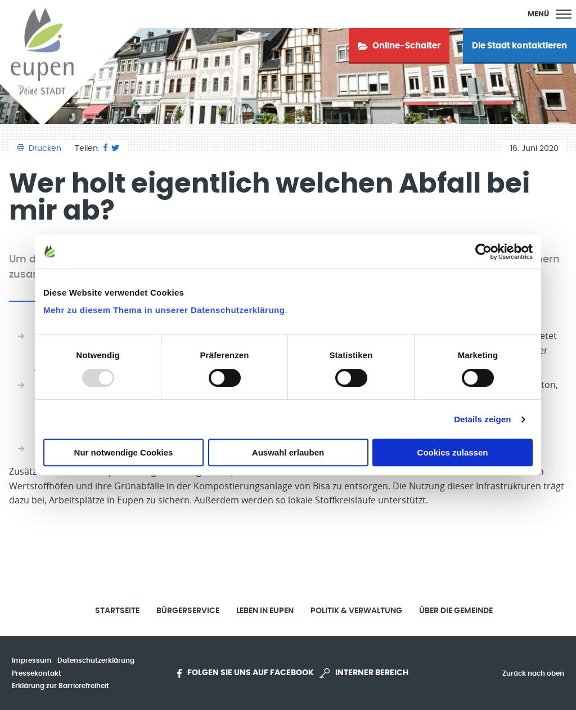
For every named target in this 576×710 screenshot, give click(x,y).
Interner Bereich (364, 673)
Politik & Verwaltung (356, 611)
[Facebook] (105, 148)
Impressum (32, 660)
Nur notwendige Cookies (123, 452)
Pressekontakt (36, 673)
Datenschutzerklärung (95, 660)
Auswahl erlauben (288, 452)
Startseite (117, 611)
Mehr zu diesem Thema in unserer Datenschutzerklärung (164, 310)
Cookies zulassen (452, 452)
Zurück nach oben (533, 673)
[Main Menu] (550, 14)
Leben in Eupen (265, 611)
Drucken (40, 149)
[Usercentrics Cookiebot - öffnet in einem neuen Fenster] (483, 251)
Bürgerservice (187, 611)
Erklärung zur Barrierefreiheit (60, 685)
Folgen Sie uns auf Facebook (245, 673)
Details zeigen (482, 419)
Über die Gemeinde (456, 611)
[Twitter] (115, 148)
